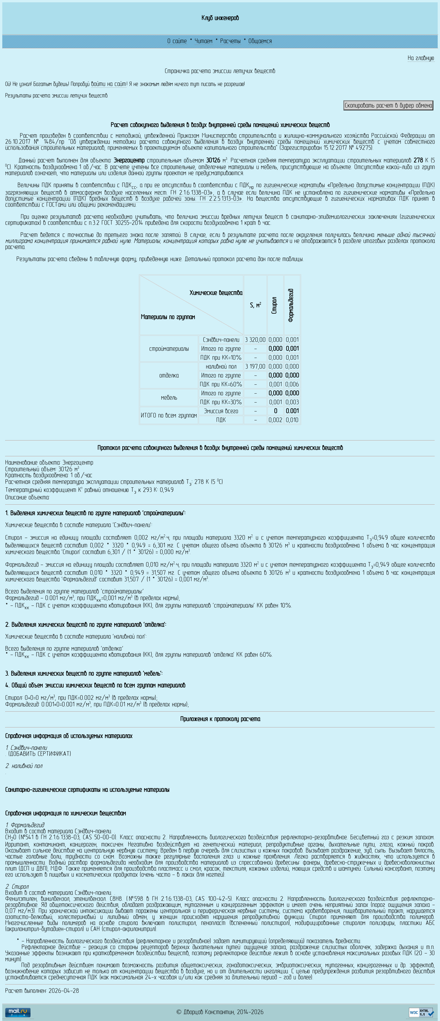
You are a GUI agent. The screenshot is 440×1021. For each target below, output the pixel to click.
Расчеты (230, 42)
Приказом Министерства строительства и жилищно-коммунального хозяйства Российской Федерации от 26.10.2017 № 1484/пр (220, 139)
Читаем (204, 42)
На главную (421, 58)
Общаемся (260, 42)
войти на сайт (108, 84)
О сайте (177, 42)
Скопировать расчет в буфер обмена (388, 106)
